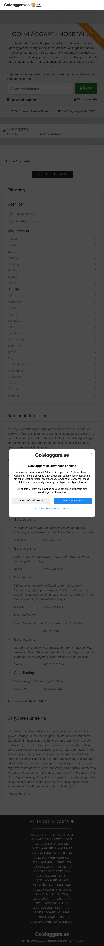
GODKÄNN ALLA (72, 500)
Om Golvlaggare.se (60, 508)
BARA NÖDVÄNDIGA (31, 500)
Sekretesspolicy (42, 508)
